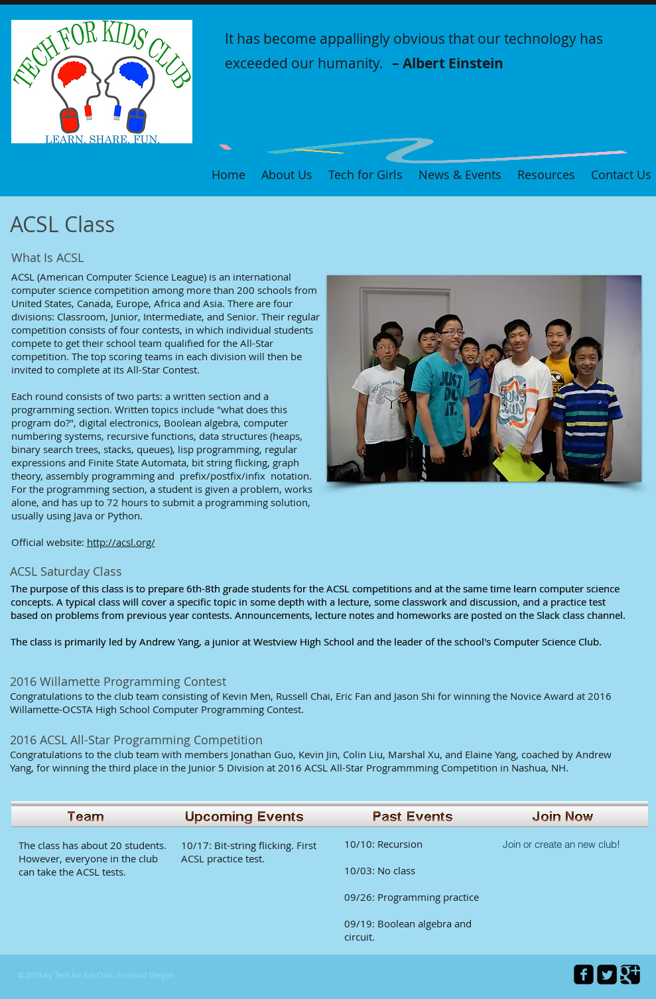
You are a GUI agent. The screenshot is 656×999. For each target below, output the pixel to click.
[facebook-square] (584, 974)
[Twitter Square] (607, 974)
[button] (484, 378)
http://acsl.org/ (121, 542)
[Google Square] (630, 974)
